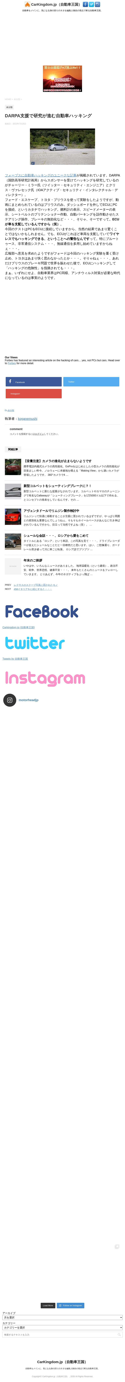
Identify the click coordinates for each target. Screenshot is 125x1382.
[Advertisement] (62, 38)
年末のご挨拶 (33, 560)
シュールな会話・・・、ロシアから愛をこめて (56, 535)
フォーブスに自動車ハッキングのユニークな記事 (40, 175)
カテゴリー (8, 1323)
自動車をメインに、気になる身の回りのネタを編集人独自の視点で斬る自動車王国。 (62, 1368)
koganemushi (27, 418)
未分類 (11, 410)
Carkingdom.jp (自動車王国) (18, 627)
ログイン (39, 434)
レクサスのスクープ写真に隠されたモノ (36, 585)
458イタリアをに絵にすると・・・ (33, 589)
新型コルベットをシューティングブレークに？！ (58, 486)
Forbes (12, 363)
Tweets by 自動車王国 (15, 658)
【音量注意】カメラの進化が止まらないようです (58, 461)
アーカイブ (8, 1313)
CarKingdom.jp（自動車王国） (54, 4)
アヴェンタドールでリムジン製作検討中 (51, 510)
